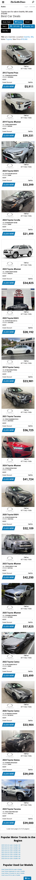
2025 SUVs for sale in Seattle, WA (10, 845)
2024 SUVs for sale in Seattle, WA (10, 847)
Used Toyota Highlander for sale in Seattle (13, 871)
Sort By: (5, 31)
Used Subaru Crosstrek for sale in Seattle (12, 873)
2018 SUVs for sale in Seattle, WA (10, 858)
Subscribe (32, 6)
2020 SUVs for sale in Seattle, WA (10, 854)
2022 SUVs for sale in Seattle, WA (10, 851)
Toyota (18, 22)
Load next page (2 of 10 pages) (18, 829)
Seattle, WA (28, 26)
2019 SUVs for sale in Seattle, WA (10, 856)
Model (28, 22)
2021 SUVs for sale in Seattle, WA (10, 852)
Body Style (7, 22)
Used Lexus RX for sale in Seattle (10, 875)
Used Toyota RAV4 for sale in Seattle (11, 869)
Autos (3, 7)
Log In (26, 6)
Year (4, 26)
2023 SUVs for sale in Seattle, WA (10, 849)
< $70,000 (15, 26)
